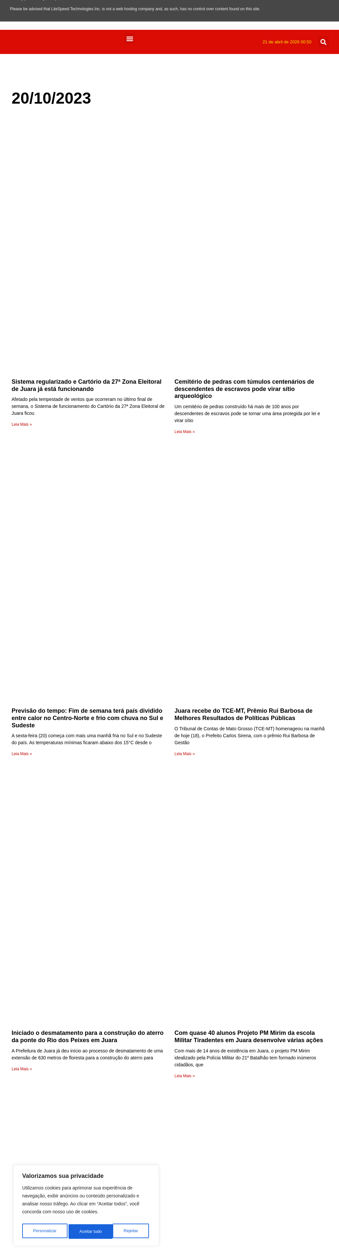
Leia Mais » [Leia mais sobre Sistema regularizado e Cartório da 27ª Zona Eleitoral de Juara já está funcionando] (22, 271)
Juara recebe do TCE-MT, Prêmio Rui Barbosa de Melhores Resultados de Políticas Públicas (243, 408)
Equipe (145, 974)
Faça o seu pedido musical (150, 934)
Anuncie (146, 958)
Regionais (149, 1092)
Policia (145, 1116)
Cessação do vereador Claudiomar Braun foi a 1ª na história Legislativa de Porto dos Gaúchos (247, 747)
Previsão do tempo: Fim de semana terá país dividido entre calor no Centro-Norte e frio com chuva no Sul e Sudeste (87, 412)
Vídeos (145, 1012)
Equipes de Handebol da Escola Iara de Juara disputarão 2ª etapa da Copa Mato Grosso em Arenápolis (76, 750)
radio (143, 871)
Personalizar (44, 1231)
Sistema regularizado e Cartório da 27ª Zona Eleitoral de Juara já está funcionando (87, 232)
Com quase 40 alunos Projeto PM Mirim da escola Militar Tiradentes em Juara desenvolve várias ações (248, 578)
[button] (129, 38)
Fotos (143, 1139)
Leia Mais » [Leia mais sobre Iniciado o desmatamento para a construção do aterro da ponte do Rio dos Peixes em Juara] (22, 610)
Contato (146, 950)
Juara (143, 1132)
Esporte (146, 1155)
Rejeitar (86, 1231)
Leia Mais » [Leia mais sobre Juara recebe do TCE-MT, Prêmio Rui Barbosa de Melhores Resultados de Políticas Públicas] (184, 448)
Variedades (150, 1020)
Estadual (147, 1147)
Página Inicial (153, 990)
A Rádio (146, 982)
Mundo (145, 1124)
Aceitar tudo (128, 1231)
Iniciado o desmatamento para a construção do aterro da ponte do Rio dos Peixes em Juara (88, 578)
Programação (153, 966)
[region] (86, 1207)
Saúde (144, 1060)
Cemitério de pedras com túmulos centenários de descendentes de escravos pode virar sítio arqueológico (244, 235)
